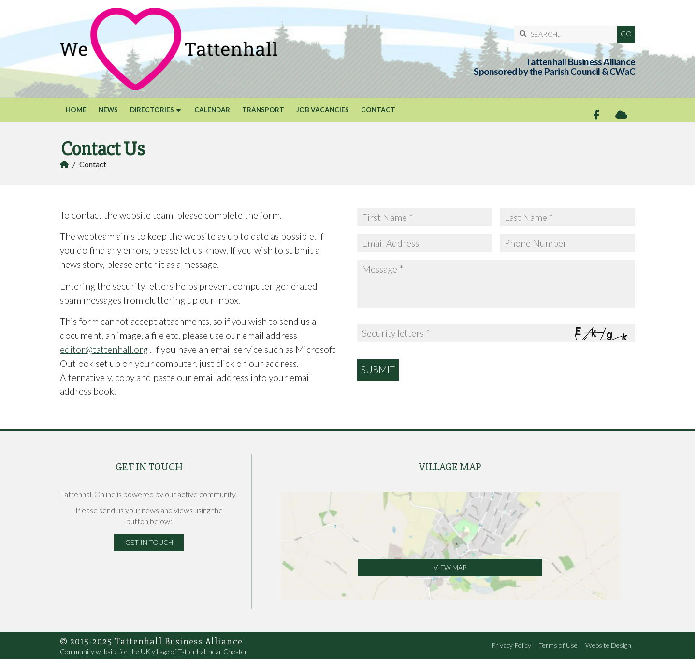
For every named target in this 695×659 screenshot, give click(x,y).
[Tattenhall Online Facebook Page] (597, 114)
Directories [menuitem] (152, 110)
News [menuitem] (108, 110)
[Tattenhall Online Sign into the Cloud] (621, 114)
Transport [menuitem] (263, 110)
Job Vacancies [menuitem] (322, 110)
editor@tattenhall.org (104, 349)
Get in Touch (149, 542)
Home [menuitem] (76, 110)
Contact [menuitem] (378, 110)
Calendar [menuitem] (212, 110)
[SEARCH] (568, 34)
